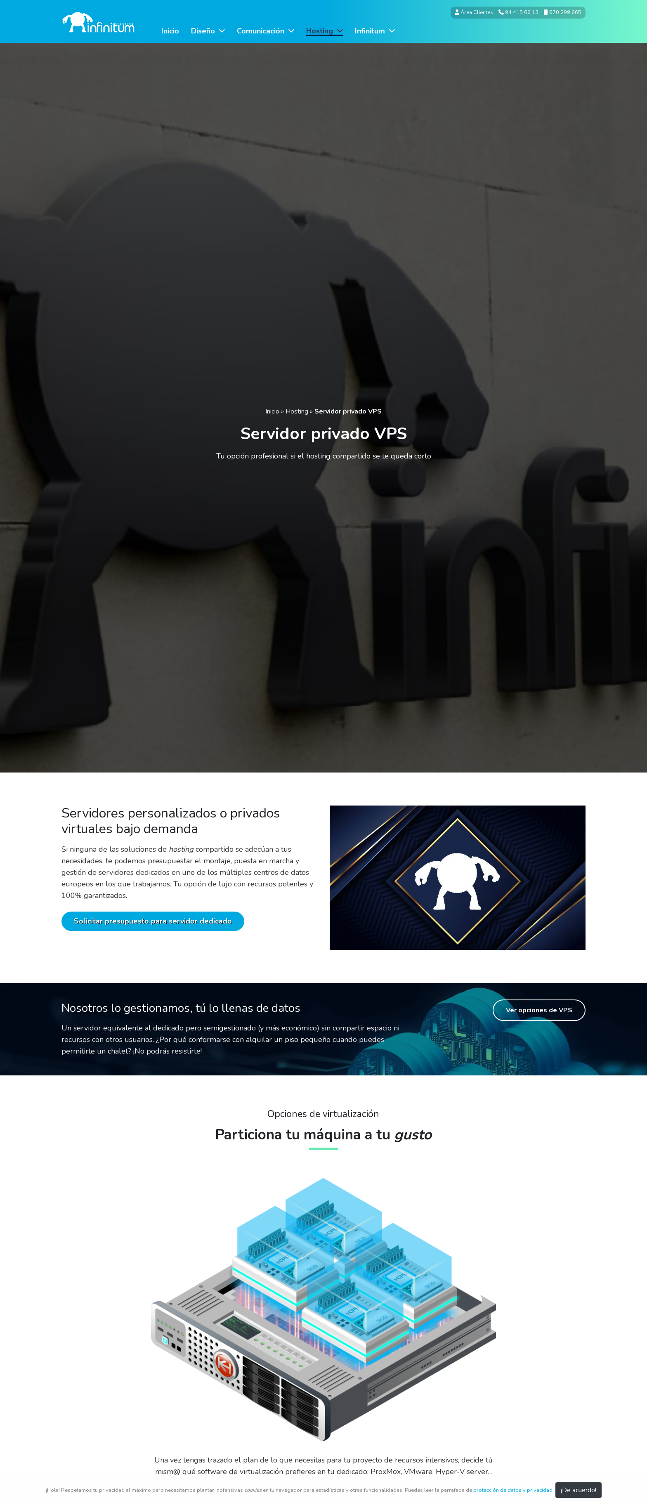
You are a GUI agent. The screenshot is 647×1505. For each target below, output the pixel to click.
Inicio (170, 31)
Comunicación (265, 31)
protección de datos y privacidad (513, 1490)
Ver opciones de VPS (539, 1010)
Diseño (208, 31)
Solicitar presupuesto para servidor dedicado (153, 921)
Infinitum (375, 31)
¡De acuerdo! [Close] (578, 1490)
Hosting (324, 31)
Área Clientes (474, 12)
